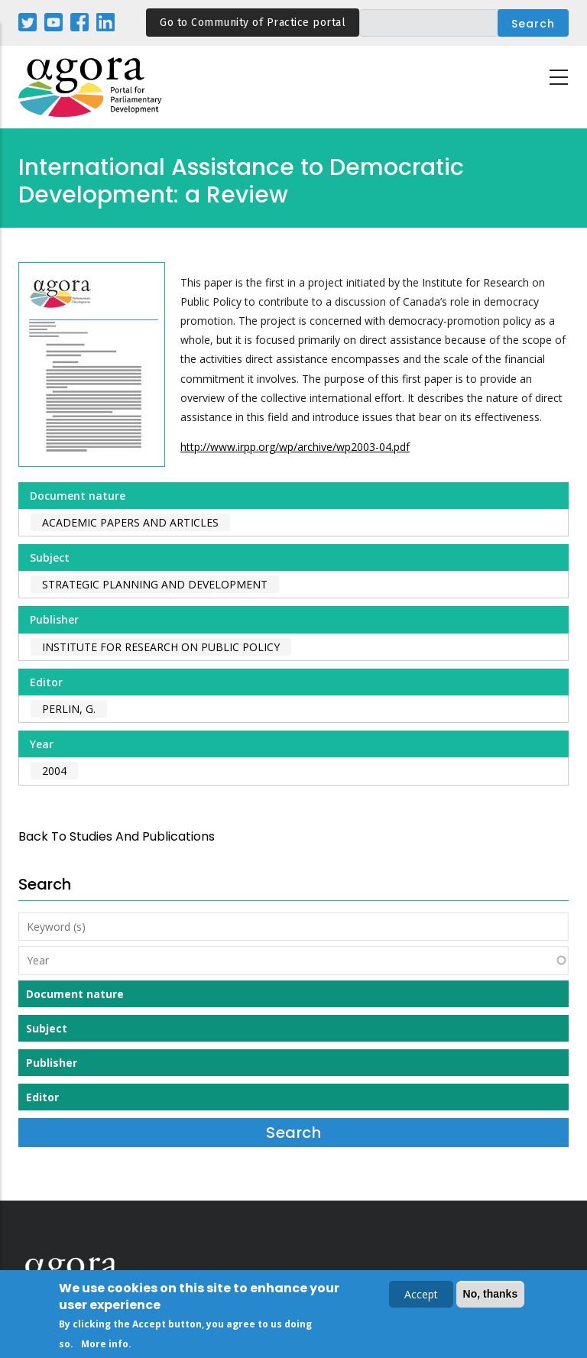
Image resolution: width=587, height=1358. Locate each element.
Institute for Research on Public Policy (161, 647)
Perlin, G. (69, 709)
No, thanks (490, 1295)
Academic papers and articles (130, 522)
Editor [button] (42, 1097)
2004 (54, 770)
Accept (421, 1295)
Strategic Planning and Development (155, 584)
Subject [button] (46, 1028)
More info (104, 1345)
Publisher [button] (51, 1062)
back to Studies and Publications (116, 836)
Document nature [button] (75, 994)
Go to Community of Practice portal (252, 22)
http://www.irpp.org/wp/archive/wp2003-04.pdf (295, 446)
